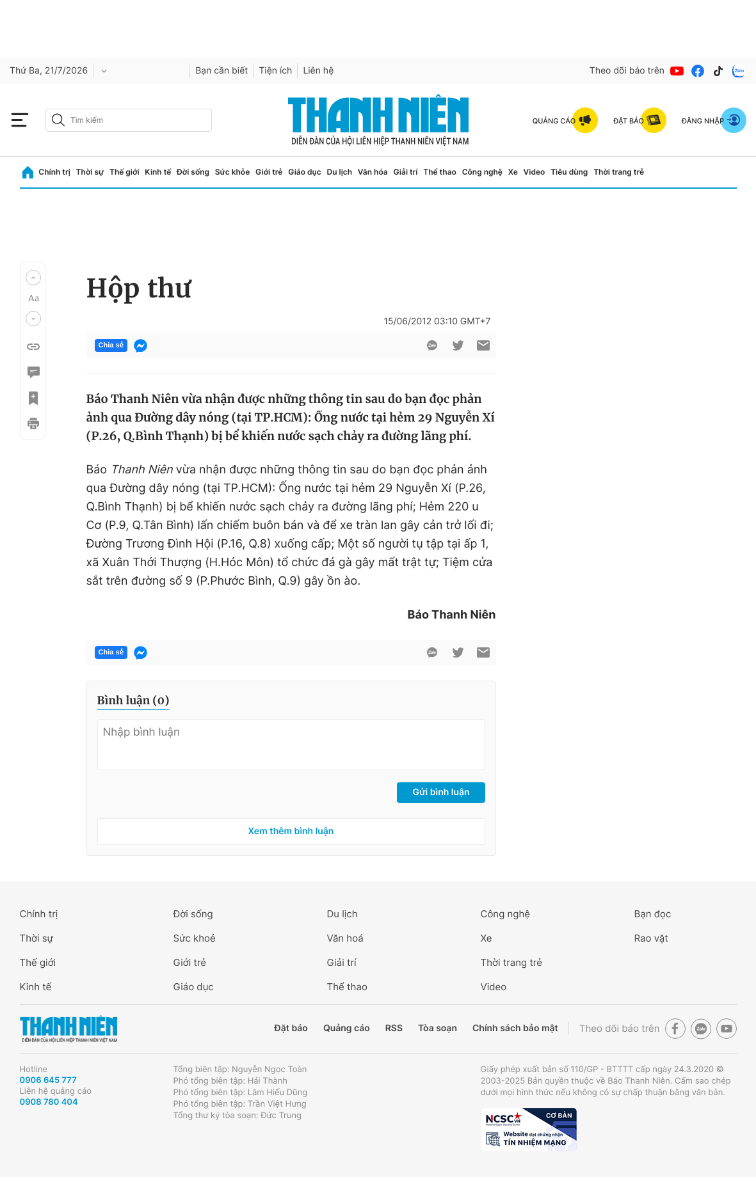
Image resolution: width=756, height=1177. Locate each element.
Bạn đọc (653, 914)
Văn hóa (373, 172)
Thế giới (124, 172)
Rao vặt (651, 938)
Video (534, 172)
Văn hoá (345, 938)
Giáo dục (304, 172)
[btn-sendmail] (483, 345)
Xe (513, 172)
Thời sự (90, 172)
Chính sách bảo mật (515, 1028)
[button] (33, 277)
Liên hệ (318, 70)
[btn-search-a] (58, 120)
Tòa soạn (437, 1028)
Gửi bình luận (440, 792)
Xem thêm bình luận (291, 831)
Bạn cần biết (221, 70)
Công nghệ (482, 172)
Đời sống (193, 172)
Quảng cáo (346, 1028)
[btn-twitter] (457, 345)
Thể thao (439, 172)
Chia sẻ (111, 345)
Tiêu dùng (569, 172)
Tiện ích (275, 70)
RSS (394, 1028)
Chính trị (54, 172)
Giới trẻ (268, 172)
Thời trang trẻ (618, 172)
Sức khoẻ (194, 938)
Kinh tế (158, 172)
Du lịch (340, 172)
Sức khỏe (232, 172)
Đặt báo (291, 1028)
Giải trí (405, 172)
